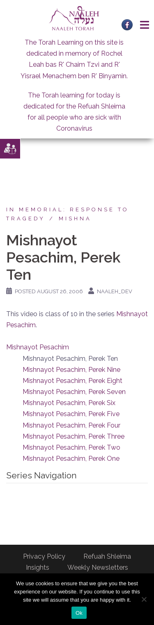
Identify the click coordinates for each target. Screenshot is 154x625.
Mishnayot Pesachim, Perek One (71, 458)
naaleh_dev (114, 291)
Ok (79, 613)
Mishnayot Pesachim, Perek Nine (71, 370)
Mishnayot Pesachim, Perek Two (71, 447)
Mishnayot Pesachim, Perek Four (71, 425)
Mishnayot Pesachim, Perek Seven (74, 392)
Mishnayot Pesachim (37, 347)
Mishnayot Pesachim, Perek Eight (72, 381)
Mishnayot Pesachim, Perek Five (71, 414)
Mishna (75, 218)
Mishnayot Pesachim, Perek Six (69, 403)
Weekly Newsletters (97, 567)
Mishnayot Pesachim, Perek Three (73, 436)
